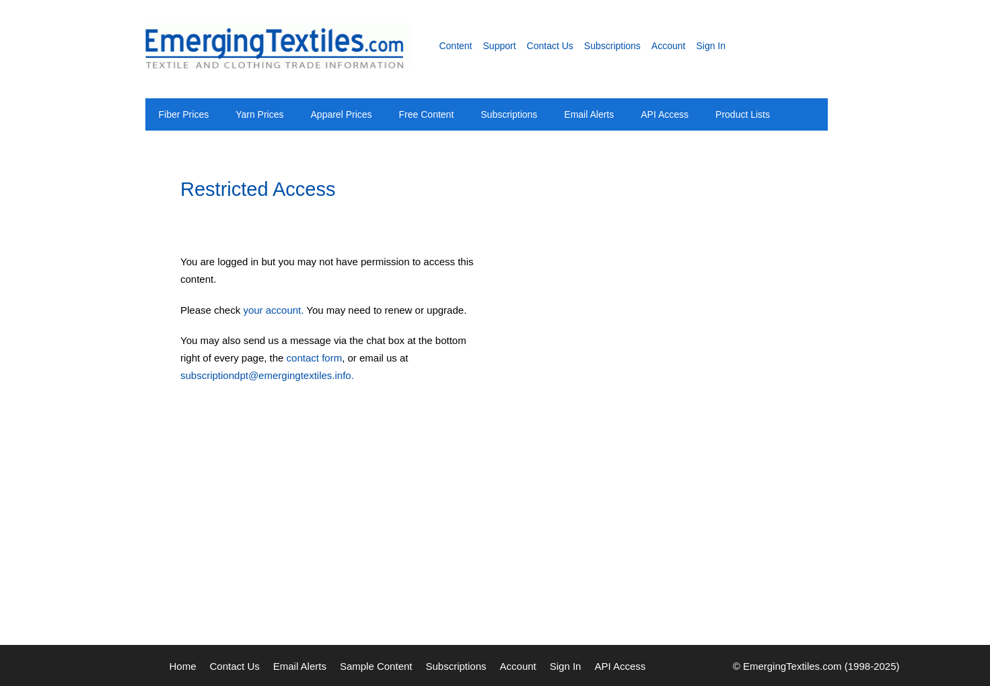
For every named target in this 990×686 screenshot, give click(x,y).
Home (183, 666)
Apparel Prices (341, 114)
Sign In (711, 45)
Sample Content (376, 666)
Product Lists (742, 114)
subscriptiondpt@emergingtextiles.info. (267, 375)
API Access (664, 114)
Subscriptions (612, 45)
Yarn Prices (259, 114)
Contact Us (550, 45)
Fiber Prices (184, 114)
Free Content (426, 114)
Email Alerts (589, 114)
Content (455, 45)
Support (499, 45)
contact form (315, 358)
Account (668, 45)
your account (272, 310)
